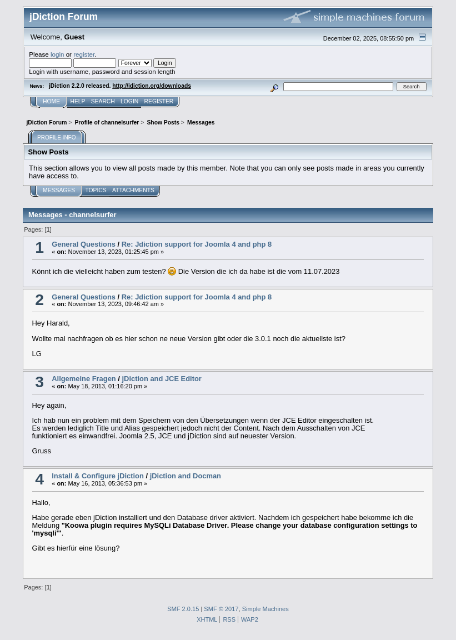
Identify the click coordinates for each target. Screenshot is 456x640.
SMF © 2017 (221, 609)
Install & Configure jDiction (98, 476)
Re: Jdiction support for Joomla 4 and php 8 (197, 244)
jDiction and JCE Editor (161, 378)
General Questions (84, 244)
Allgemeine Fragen (84, 378)
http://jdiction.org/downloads (151, 86)
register (83, 54)
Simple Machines (265, 609)
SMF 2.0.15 (183, 609)
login (57, 54)
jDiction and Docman (185, 476)
